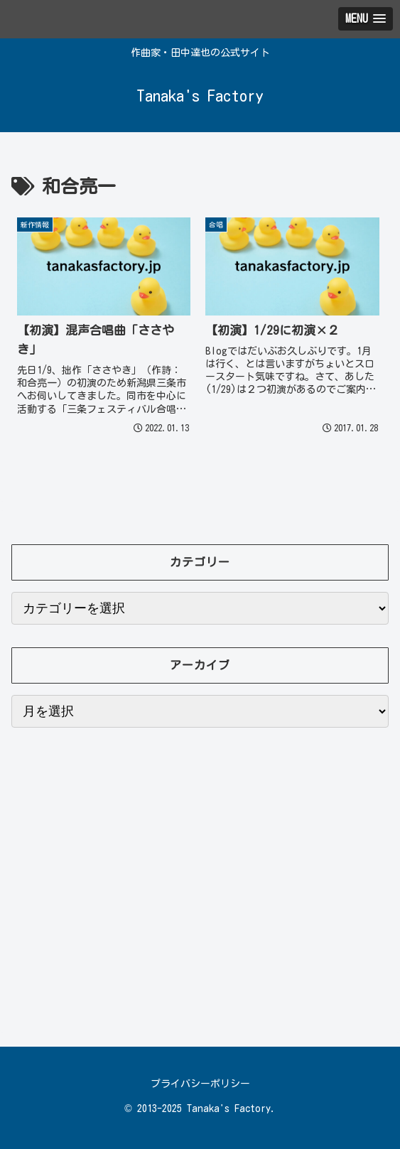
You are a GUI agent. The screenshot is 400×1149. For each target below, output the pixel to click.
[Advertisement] (200, 887)
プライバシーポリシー (200, 1084)
